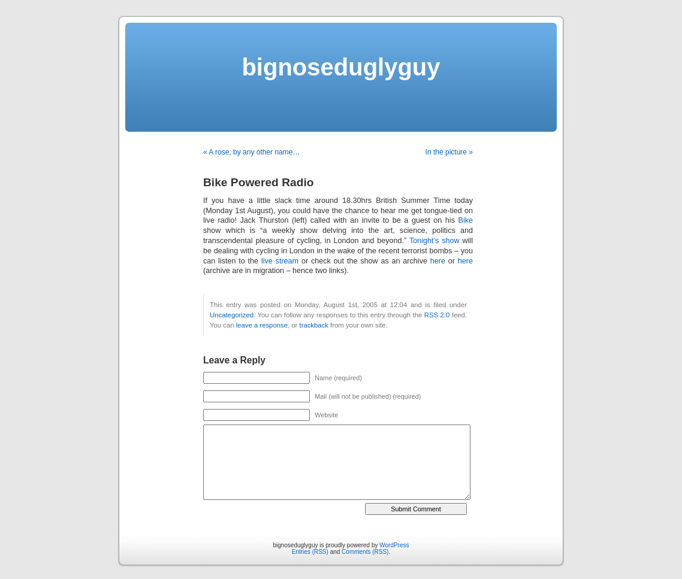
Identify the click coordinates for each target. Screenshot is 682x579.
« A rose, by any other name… (251, 152)
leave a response (262, 325)
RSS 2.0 (437, 315)
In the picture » (449, 152)
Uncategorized (232, 315)
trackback (313, 325)
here (437, 261)
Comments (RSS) (365, 551)
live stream (279, 261)
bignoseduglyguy (341, 67)
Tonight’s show (434, 241)
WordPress (394, 545)
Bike (465, 220)
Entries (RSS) (310, 551)
